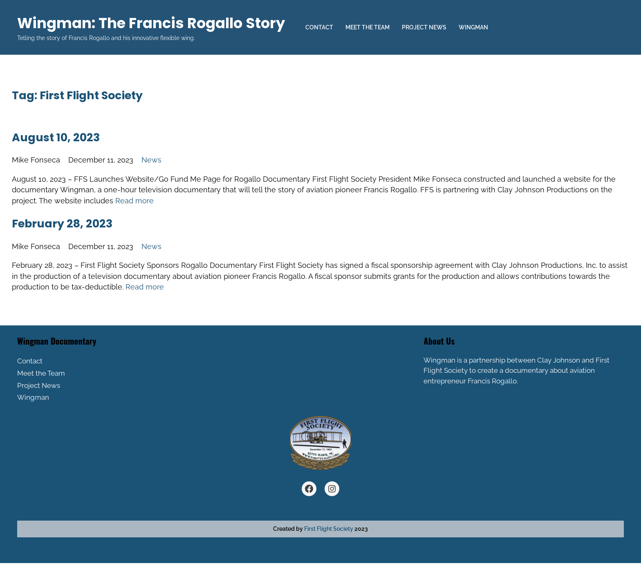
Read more (134, 200)
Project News (424, 27)
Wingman (473, 27)
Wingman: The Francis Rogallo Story (151, 23)
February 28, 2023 (62, 223)
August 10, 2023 (56, 137)
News (151, 160)
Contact (319, 27)
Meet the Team (367, 27)
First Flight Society (328, 528)
